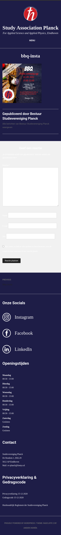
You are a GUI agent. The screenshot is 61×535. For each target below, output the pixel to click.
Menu (30, 40)
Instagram (24, 317)
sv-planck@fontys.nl (16, 465)
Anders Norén (30, 528)
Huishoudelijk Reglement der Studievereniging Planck (25, 505)
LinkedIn (23, 349)
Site (4, 236)
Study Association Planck (30, 28)
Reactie (6, 165)
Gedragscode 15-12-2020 (13, 497)
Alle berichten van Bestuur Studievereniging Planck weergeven (25, 126)
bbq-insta (30, 281)
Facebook (24, 333)
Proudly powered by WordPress (19, 523)
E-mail (5, 226)
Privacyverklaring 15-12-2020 (15, 494)
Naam (4, 215)
